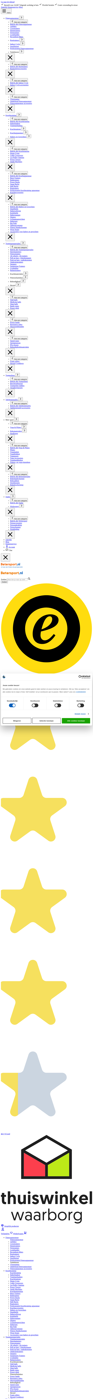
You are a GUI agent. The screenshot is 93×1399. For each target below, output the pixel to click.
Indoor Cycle (15, 1256)
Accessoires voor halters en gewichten (24, 1335)
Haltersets (13, 1325)
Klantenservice (13, 7)
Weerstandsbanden (17, 1381)
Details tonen (80, 714)
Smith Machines (16, 1289)
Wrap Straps (14, 1333)
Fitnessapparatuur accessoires (21, 1269)
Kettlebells (14, 1316)
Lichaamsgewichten (17, 1322)
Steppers (13, 1354)
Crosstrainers (15, 1244)
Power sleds (14, 1372)
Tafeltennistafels (12, 400)
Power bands (15, 1376)
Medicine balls (15, 1366)
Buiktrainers (14, 1296)
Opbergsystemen (16, 1329)
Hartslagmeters (15, 1341)
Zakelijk (4, 7)
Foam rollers (14, 1395)
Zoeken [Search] (4, 582)
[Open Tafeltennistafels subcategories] (20, 399)
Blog (21, 7)
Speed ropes (14, 1385)
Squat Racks (14, 1300)
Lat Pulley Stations (17, 1285)
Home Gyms (14, 1281)
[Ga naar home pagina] (12, 568)
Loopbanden (14, 1250)
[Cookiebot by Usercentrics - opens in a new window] (80, 677)
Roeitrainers (14, 1254)
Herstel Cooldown (17, 1397)
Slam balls (14, 1368)
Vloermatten (14, 1264)
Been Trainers (15, 1293)
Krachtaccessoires (16, 1308)
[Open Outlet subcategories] (13, 496)
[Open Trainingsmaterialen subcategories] (23, 243)
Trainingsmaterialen (13, 244)
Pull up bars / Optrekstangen (20, 1347)
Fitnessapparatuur (12, 18)
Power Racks (15, 1298)
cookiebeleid (81, 692)
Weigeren (17, 721)
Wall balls (13, 1364)
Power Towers (15, 1287)
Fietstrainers (14, 1248)
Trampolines (10, 375)
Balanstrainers (15, 1360)
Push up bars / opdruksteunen (21, 1349)
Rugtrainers (14, 1304)
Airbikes (13, 1242)
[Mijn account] (3, 1230)
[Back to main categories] (19, 21)
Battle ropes (14, 1370)
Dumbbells (14, 1312)
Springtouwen (15, 1387)
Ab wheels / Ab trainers (19, 1345)
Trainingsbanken (16, 1277)
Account (10, 547)
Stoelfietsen (14, 1258)
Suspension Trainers (17, 1356)
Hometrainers (15, 1246)
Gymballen (14, 1358)
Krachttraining (11, 115)
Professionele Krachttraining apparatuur (25, 1306)
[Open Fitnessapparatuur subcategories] (21, 18)
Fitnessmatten (15, 1343)
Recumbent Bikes (16, 1252)
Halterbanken (15, 1275)
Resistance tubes (16, 1378)
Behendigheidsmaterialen (19, 1391)
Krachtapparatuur (16, 1291)
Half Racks (14, 1302)
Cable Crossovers (16, 1283)
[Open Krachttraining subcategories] (19, 115)
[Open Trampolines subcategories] (17, 375)
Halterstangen (15, 1318)
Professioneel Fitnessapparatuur (22, 1260)
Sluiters (13, 1320)
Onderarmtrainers (16, 1352)
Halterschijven (15, 1314)
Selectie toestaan (46, 721)
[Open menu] (6, 11)
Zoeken (4, 579)
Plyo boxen (14, 1389)
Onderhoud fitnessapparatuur (21, 1267)
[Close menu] (10, 57)
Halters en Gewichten (18, 1310)
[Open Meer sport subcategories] (16, 419)
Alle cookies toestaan (76, 721)
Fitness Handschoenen (18, 1331)
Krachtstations (15, 1279)
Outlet (8, 497)
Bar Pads (13, 1327)
